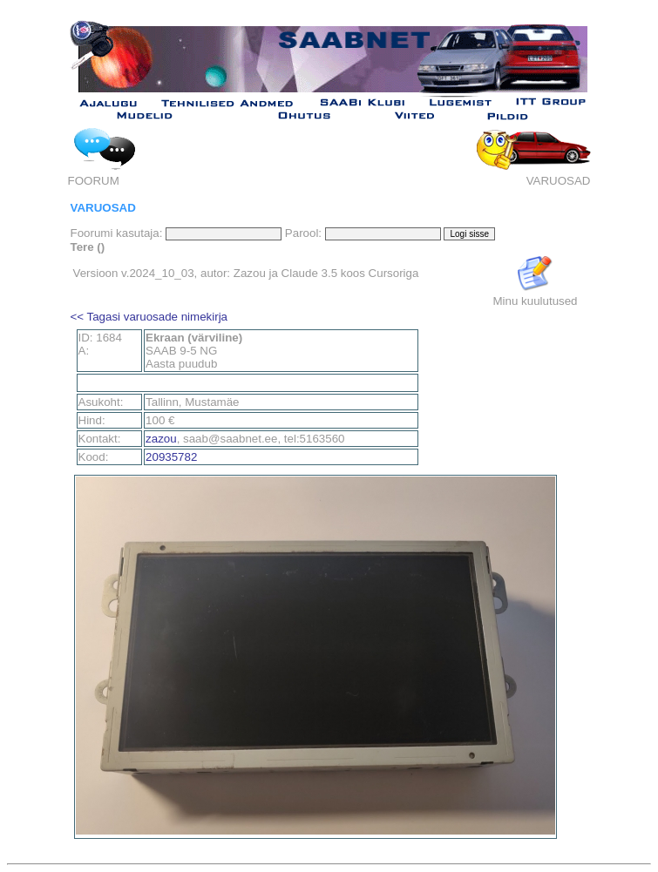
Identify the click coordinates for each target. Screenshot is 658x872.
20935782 (171, 456)
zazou (161, 438)
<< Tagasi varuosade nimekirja (149, 316)
